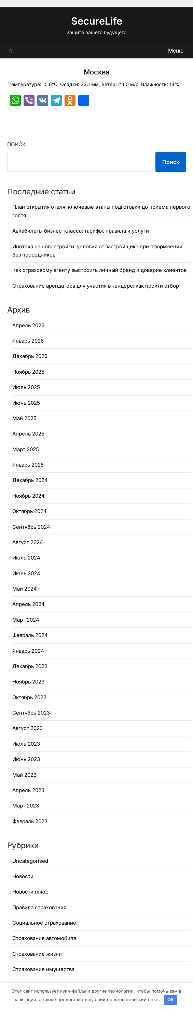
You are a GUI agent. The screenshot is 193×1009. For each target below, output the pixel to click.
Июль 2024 (26, 557)
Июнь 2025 (26, 403)
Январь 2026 (28, 340)
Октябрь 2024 (29, 511)
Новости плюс (30, 891)
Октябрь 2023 (29, 697)
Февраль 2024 (30, 635)
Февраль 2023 (29, 821)
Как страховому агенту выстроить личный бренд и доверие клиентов (99, 270)
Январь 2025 (28, 464)
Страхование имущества (43, 969)
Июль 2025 (26, 387)
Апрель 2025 (28, 433)
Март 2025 (25, 449)
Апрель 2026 (28, 325)
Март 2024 (25, 620)
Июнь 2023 (26, 759)
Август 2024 (27, 542)
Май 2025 (24, 418)
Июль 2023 (26, 744)
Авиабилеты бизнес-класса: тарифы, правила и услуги (80, 230)
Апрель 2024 (28, 604)
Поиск (16, 144)
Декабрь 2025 (29, 356)
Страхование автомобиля (44, 938)
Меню (175, 50)
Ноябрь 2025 (28, 372)
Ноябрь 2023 (28, 681)
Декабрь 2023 (29, 666)
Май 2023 (24, 775)
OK (170, 999)
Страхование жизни (37, 954)
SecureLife (96, 21)
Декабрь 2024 (30, 480)
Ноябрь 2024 (28, 496)
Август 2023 (27, 728)
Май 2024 (24, 588)
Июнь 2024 (26, 573)
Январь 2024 (28, 651)
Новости (22, 876)
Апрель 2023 (28, 790)
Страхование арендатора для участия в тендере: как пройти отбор (95, 285)
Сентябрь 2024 (31, 527)
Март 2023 (25, 805)
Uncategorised (30, 861)
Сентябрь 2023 (31, 712)
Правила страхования (39, 907)
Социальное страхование (44, 923)
